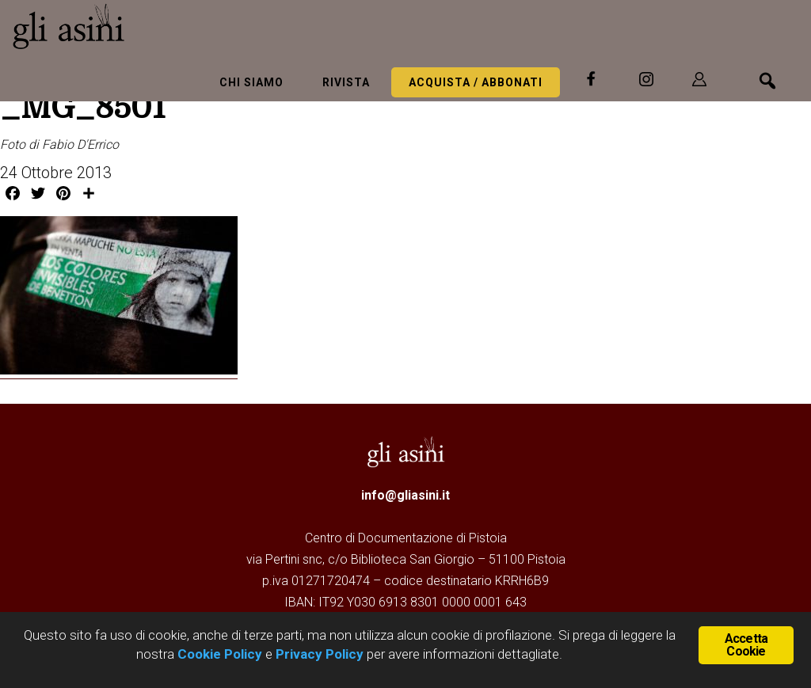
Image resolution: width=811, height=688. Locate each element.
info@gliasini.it (405, 495)
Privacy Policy (320, 654)
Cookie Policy (218, 654)
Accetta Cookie (746, 645)
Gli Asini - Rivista (130, 26)
